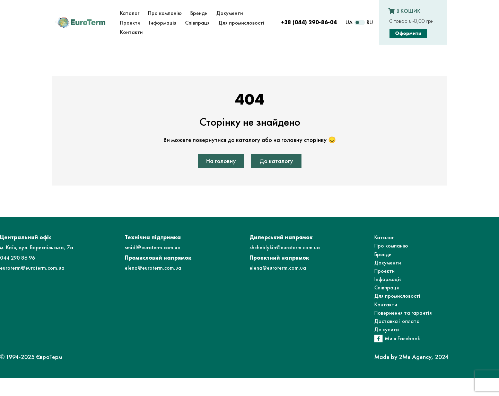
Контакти (385, 304)
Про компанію (391, 245)
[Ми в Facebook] (378, 338)
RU (370, 22)
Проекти (384, 270)
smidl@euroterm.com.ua (153, 247)
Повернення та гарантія (403, 312)
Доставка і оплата (397, 321)
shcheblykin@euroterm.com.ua (285, 247)
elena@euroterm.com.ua (153, 267)
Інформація (388, 279)
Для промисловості (397, 295)
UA (349, 22)
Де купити (386, 329)
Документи (387, 262)
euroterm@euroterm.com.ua (32, 267)
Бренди (383, 254)
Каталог (384, 237)
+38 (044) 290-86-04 (309, 22)
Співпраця (386, 287)
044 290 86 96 (17, 257)
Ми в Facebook (402, 338)
